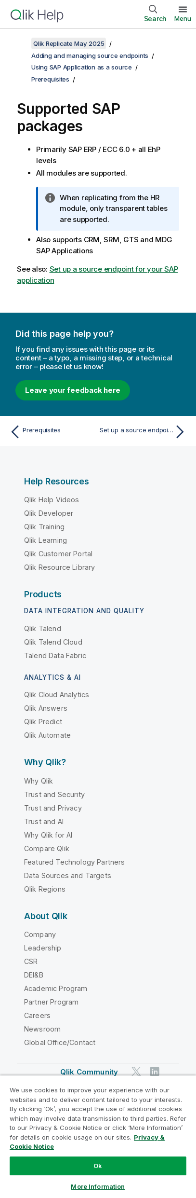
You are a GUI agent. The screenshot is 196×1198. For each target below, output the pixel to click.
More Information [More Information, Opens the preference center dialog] (98, 1186)
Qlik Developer (48, 513)
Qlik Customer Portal (58, 554)
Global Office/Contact (59, 1042)
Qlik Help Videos (51, 500)
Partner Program (51, 1002)
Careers (37, 1015)
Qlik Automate (47, 735)
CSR (31, 961)
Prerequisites (50, 79)
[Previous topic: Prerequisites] (51, 432)
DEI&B (33, 975)
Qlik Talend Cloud (53, 642)
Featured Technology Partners (74, 862)
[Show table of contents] (19, 43)
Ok (97, 1166)
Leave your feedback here (72, 390)
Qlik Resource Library (59, 567)
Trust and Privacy (53, 808)
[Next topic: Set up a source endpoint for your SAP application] (144, 432)
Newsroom (42, 1029)
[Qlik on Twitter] (136, 1071)
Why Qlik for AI (48, 835)
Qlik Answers (45, 708)
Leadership (43, 948)
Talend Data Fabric (55, 655)
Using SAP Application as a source (81, 67)
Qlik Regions (44, 889)
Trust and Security (54, 794)
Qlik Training (44, 527)
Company (40, 934)
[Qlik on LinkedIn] (154, 1071)
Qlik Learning (45, 540)
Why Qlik (38, 781)
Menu (182, 18)
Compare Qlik (46, 848)
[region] (98, 1136)
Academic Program (56, 988)
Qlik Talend (42, 628)
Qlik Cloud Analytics (56, 694)
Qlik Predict (43, 721)
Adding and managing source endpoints (89, 55)
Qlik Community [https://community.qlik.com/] (89, 1071)
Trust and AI (44, 821)
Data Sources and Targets (67, 875)
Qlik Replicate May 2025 (68, 43)
